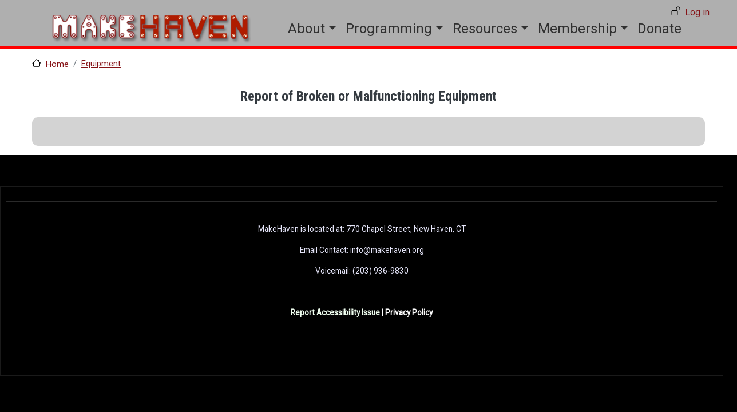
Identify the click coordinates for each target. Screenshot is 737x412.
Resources (485, 29)
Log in (697, 12)
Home (57, 64)
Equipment (101, 63)
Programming (389, 29)
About (306, 29)
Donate (659, 29)
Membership (577, 29)
